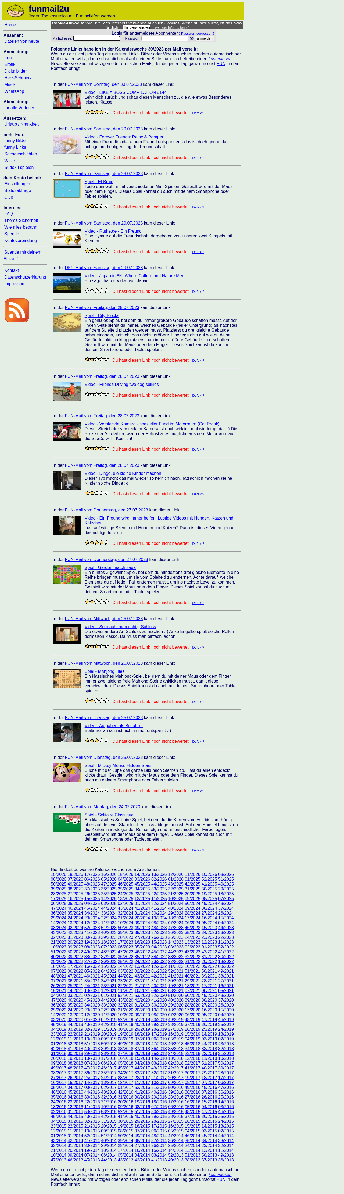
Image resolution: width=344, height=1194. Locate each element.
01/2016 (75, 1111)
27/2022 (92, 961)
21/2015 (92, 1126)
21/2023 (58, 942)
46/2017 (109, 1068)
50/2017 (226, 1063)
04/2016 (209, 1106)
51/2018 (92, 1044)
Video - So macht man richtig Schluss (120, 626)
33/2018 (209, 1048)
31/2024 (142, 913)
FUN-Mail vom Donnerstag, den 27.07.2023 (106, 510)
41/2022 (226, 952)
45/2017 (125, 1068)
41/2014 (92, 1140)
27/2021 (226, 981)
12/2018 (192, 1058)
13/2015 (226, 1126)
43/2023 (58, 932)
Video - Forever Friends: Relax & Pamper (124, 137)
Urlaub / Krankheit (21, 124)
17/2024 (192, 918)
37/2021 (58, 981)
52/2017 (192, 1063)
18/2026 (75, 874)
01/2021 (109, 995)
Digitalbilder (15, 71)
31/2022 (209, 956)
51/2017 (209, 1063)
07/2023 (109, 947)
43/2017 (159, 1068)
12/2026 (176, 874)
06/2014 (109, 1155)
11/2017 (142, 1082)
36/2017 (92, 1073)
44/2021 (125, 976)
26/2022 (109, 961)
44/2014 (226, 1135)
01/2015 (58, 1135)
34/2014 (209, 1140)
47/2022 (125, 952)
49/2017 (58, 1068)
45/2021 (109, 976)
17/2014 (125, 1150)
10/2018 (226, 1058)
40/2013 (176, 1160)
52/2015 (125, 1111)
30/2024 (159, 913)
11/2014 (226, 1150)
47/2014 (176, 1135)
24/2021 (92, 985)
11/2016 (92, 1106)
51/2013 (192, 1155)
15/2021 (58, 990)
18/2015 (142, 1126)
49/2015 (176, 1111)
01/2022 (159, 971)
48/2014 (159, 1135)
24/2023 (192, 937)
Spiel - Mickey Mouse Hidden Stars (118, 765)
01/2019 (109, 1019)
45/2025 (142, 884)
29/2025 (226, 889)
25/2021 (75, 985)
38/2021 (226, 976)
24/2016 (58, 1102)
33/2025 (159, 889)
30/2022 (226, 956)
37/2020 (226, 1000)
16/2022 (92, 966)
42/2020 (142, 1000)
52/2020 (159, 995)
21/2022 (192, 961)
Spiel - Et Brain (99, 181)
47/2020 (58, 1000)
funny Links (15, 147)
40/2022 (58, 956)
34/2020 (92, 1005)
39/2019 (159, 1024)
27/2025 (75, 893)
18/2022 (58, 966)
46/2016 (58, 1092)
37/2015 (192, 1116)
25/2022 (125, 961)
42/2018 (58, 1048)
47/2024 (58, 908)
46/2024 (75, 908)
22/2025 (159, 893)
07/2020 (176, 1014)
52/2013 (176, 1155)
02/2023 (192, 947)
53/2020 (142, 995)
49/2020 (209, 995)
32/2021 (142, 981)
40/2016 (159, 1092)
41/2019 (125, 1024)
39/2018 (109, 1048)
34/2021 (109, 981)
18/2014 (109, 1150)
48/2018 (142, 1044)
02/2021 (92, 995)
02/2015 (226, 1131)
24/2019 (226, 1029)
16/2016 (192, 1102)
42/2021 (159, 976)
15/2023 (159, 942)
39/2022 (75, 956)
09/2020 (142, 1014)
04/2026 (125, 879)
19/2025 (209, 893)
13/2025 (125, 898)
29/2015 (142, 1121)
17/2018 (109, 1058)
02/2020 (75, 1019)
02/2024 (75, 927)
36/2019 (209, 1024)
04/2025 (92, 903)
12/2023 (209, 942)
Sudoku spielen (19, 167)
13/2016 (58, 1106)
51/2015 (142, 1111)
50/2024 (192, 903)
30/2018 (75, 1053)
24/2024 (75, 918)
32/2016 (109, 1097)
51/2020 (176, 995)
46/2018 (176, 1044)
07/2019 (142, 1039)
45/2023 (209, 927)
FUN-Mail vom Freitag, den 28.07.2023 (102, 307)
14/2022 (125, 966)
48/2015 (192, 1111)
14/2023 (176, 942)
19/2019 (125, 1034)
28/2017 (226, 1073)
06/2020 (192, 1014)
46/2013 (75, 1160)
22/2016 (92, 1102)
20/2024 (142, 918)
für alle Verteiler (19, 107)
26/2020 (226, 1005)
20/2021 (159, 985)
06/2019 (159, 1039)
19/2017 (192, 1077)
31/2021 (159, 981)
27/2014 (142, 1145)
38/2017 (58, 1073)
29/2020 (176, 1005)
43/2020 (125, 1000)
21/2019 (92, 1034)
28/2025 (58, 893)
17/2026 (92, 874)
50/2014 (125, 1135)
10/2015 (92, 1131)
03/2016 (226, 1106)
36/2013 (226, 1160)
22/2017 (142, 1077)
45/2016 (75, 1092)
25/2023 (176, 937)
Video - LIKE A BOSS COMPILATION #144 (126, 92)
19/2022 (226, 961)
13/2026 (159, 874)
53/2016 (92, 1111)
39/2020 (192, 1000)
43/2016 (109, 1092)
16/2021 (226, 985)
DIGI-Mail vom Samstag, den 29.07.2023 (104, 267)
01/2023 (209, 947)
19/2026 (58, 874)
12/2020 (92, 1014)
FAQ (8, 213)
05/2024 (209, 923)
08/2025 (209, 898)
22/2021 (125, 985)
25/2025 (109, 893)
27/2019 (176, 1029)
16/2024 (209, 918)
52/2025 (209, 879)
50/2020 (192, 995)
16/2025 (75, 898)
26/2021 (58, 985)
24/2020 (75, 1010)
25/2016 (226, 1097)
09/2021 (159, 990)
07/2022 (58, 971)
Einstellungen (17, 184)
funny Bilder (15, 140)
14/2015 (209, 1126)
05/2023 (142, 947)
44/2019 (75, 1024)
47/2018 (159, 1044)
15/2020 (226, 1010)
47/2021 (75, 976)
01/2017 (125, 1087)
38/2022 (92, 956)
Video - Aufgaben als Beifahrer (114, 725)
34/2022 (159, 956)
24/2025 (125, 893)
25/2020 (58, 1010)
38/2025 (75, 889)
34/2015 (58, 1121)
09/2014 (75, 1155)
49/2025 (75, 884)
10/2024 (125, 923)
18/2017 (209, 1077)
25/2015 (209, 1121)
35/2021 (92, 981)
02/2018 (176, 1063)
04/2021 (58, 995)
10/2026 (209, 874)
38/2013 (192, 1160)
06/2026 (92, 879)
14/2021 (75, 990)
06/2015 (159, 1131)
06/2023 (125, 947)
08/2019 (125, 1039)
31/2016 (125, 1097)
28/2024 (192, 913)
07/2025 (226, 898)
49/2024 (209, 903)
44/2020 (109, 1000)
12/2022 (159, 966)
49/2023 (142, 927)
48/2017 (75, 1068)
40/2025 (226, 884)
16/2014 (142, 1150)
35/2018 (176, 1048)
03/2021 (75, 995)
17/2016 (176, 1102)
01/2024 (142, 903)
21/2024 (125, 918)
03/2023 (176, 947)
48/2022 (109, 952)
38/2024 (209, 908)
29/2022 (58, 961)
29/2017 (209, 1073)
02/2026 (159, 879)
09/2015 (109, 1131)
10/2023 (58, 947)
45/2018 (192, 1044)
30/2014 (92, 1145)
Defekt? (198, 113)
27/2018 (125, 1053)
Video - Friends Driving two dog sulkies (122, 384)
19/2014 (92, 1150)
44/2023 (226, 927)
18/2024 (176, 918)
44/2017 (142, 1068)
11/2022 (176, 966)
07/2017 (209, 1082)
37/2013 (209, 1160)
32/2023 (58, 937)
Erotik (9, 64)
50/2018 (109, 1044)
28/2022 (75, 961)
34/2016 (75, 1097)
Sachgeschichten (20, 154)
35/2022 (142, 956)
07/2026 (75, 879)
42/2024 (142, 908)
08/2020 (159, 1014)
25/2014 (176, 1145)
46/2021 (92, 976)
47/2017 (92, 1068)
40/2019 (142, 1024)
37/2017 (75, 1073)
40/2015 (142, 1116)
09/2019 (109, 1039)
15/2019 (192, 1034)
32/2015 (92, 1121)
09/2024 (142, 923)
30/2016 (142, 1097)
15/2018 (142, 1058)
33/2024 (109, 913)
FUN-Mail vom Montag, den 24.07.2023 (102, 807)
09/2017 (176, 1082)
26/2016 (209, 1097)
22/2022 (176, 961)
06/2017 (226, 1082)
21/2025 (176, 893)
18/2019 (142, 1034)
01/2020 (92, 1019)
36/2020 (58, 1005)
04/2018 (142, 1063)
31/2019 (109, 1029)
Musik (10, 84)
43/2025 (176, 884)
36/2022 (125, 956)
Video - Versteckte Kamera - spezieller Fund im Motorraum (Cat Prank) (152, 424)
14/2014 (176, 1150)
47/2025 (109, 884)
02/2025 (125, 903)
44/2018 (209, 1044)
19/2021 (176, 985)
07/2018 (92, 1063)
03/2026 (142, 879)
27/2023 (142, 937)
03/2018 (159, 1063)
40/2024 (176, 908)
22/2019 (75, 1034)
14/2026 (142, 874)
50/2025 (58, 884)
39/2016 (176, 1092)
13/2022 (142, 966)
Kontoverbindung (20, 240)
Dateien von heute (21, 41)
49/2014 (142, 1135)
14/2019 (209, 1034)
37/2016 (209, 1092)
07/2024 (176, 923)
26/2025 (92, 893)
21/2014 (58, 1150)
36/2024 (58, 913)
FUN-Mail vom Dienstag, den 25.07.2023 (104, 717)
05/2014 (125, 1155)
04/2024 (226, 923)
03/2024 (58, 927)
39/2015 (159, 1116)
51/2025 (226, 879)
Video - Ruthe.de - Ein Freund (113, 231)
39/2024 (192, 908)
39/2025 (58, 889)
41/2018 (75, 1048)
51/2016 (159, 1087)
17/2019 (159, 1034)
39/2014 (125, 1140)
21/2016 (109, 1102)
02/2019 (226, 1039)
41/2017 (192, 1068)
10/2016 (109, 1106)
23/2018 (192, 1053)
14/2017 (92, 1082)
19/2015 (125, 1126)
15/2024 (226, 918)
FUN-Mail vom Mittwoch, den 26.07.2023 (104, 618)
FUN (221, 63)
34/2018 (192, 1048)
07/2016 (159, 1106)
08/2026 (58, 879)
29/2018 (92, 1053)
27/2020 (209, 1005)
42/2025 (192, 884)
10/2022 (192, 966)
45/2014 (209, 1135)
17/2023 (125, 942)
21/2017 (159, 1077)
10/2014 (58, 1155)
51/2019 (142, 1019)
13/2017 (109, 1082)
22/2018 (209, 1053)
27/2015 (176, 1121)
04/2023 (159, 947)
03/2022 (125, 971)
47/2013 (58, 1160)
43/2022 (192, 952)
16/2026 (109, 874)
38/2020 (209, 1000)
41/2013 (159, 1160)
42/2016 (125, 1092)
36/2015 (209, 1116)
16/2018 (125, 1058)
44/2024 (109, 908)
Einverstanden (136, 27)
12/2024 (92, 923)
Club (8, 197)
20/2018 (58, 1058)
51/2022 (58, 952)
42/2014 (75, 1140)
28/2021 (209, 981)
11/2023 (226, 942)
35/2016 (58, 1097)
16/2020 (209, 1010)
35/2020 (75, 1005)
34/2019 (58, 1029)
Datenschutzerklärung (25, 277)
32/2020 (125, 1005)
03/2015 (209, 1131)
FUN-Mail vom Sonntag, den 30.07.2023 (103, 84)
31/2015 (109, 1121)
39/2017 (226, 1068)
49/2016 (192, 1087)
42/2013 (142, 1160)
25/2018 (159, 1053)
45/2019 (58, 1024)
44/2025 (159, 884)
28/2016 (176, 1097)
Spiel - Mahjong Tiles (105, 671)
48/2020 (226, 995)
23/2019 (58, 1034)
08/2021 (176, 990)
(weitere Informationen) (172, 28)
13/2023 (192, 942)
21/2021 (142, 985)
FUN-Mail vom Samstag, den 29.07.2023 (104, 129)
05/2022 (92, 971)
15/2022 (109, 966)
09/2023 (75, 947)
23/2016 (75, 1102)
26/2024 (226, 913)
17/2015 (159, 1126)
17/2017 (226, 1077)
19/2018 (75, 1058)
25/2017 (92, 1077)
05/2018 (125, 1063)
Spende (11, 234)
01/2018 (58, 1044)
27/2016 (192, 1097)
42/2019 (109, 1024)
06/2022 (75, 971)
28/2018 (109, 1053)
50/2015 (159, 1111)
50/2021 (209, 971)
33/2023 (226, 932)
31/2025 (192, 889)
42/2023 (75, 932)
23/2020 (92, 1010)
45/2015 (58, 1116)
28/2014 (125, 1145)
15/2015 (192, 1126)
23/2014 (209, 1145)
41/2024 (159, 908)
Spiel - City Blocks (102, 315)
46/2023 (192, 927)
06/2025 (58, 903)
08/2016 (142, 1106)
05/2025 (75, 903)
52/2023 (92, 927)
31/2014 (75, 1145)
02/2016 (58, 1111)
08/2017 (192, 1082)
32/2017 (159, 1073)
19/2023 (92, 942)
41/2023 (92, 932)
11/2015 (75, 1131)
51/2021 (192, 971)
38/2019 (176, 1024)
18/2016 (159, 1102)
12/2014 (209, 1150)
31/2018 (58, 1053)
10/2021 (142, 990)
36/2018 (159, 1048)
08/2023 (92, 947)
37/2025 (92, 889)
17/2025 (58, 898)
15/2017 (75, 1082)
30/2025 (209, 889)
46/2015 (226, 1111)
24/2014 (192, 1145)
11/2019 (75, 1039)
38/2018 (125, 1048)
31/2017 (176, 1073)
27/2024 (209, 913)
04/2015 (192, 1131)
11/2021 (125, 990)
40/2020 (176, 1000)
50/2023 (125, 927)
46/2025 (125, 884)
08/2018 (75, 1063)
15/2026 (125, 874)
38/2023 (142, 932)
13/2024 (75, 923)
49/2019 (176, 1019)
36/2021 (75, 981)
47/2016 (226, 1087)
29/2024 (176, 913)
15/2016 (209, 1102)
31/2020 (142, 1005)
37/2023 (159, 932)
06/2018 (109, 1063)
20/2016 (125, 1102)
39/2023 (125, 932)
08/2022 (226, 966)
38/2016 (192, 1092)
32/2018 (226, 1048)
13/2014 (192, 1150)
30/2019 (125, 1029)
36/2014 (176, 1140)
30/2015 (125, 1121)
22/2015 (75, 1126)
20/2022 (209, 961)
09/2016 (125, 1106)
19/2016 (142, 1102)
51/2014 (109, 1135)
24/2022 (142, 961)
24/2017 (109, 1077)
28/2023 (125, 937)
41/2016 (142, 1092)
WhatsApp (14, 91)
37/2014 (159, 1140)
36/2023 (176, 932)
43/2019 (92, 1024)
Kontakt (11, 270)
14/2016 (226, 1102)
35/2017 (109, 1073)
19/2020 (159, 1010)
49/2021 (226, 971)
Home (10, 25)
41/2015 (125, 1116)
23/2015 (58, 1126)
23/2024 (92, 918)
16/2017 (58, 1082)
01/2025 (192, 879)
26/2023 (159, 937)
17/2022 (75, 966)
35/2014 (192, 1140)
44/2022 (176, 952)
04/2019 (192, 1039)
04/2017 (75, 1087)
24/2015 (226, 1121)
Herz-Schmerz (18, 78)
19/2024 (159, 918)
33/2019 (75, 1029)
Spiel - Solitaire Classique (109, 815)
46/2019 (226, 1019)
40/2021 (192, 976)
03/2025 (109, 903)
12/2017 (125, 1082)
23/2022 (159, 961)
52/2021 (176, 971)
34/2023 (209, 932)
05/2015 (176, 1131)
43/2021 (142, 976)
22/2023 (226, 937)
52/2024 (159, 903)
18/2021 (192, 985)
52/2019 (125, 1019)
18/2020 (176, 1010)
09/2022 (209, 966)
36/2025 (109, 889)
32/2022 (192, 956)
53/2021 (125, 995)
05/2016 (192, 1106)
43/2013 (125, 1160)
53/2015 (109, 1111)
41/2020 (159, 1000)
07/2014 (92, 1155)
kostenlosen (220, 58)
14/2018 (159, 1058)
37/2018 (142, 1048)
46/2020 (75, 1000)
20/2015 (109, 1126)
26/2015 (192, 1121)
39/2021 (209, 976)
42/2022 (209, 952)
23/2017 (125, 1077)
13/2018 (176, 1058)
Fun (8, 57)
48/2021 (58, 976)
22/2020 (109, 1010)
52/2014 (92, 1135)
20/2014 (75, 1150)
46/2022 (142, 952)
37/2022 (109, 956)
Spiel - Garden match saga (110, 567)
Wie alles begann (20, 227)
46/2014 (192, 1135)
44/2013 (109, 1160)
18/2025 (226, 893)
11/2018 (209, 1058)
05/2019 (176, 1039)
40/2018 (92, 1048)
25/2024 (58, 918)
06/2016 (176, 1106)
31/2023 (75, 937)
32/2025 (176, 889)
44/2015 (75, 1116)
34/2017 (125, 1073)
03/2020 (58, 1019)
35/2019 (226, 1024)
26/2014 (159, 1145)
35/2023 (192, 932)
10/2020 (125, 1014)
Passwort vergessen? (197, 33)
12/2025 (142, 898)
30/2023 (92, 937)
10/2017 (159, 1082)
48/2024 (226, 903)
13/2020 (75, 1014)
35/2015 (226, 1116)
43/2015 (92, 1116)
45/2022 (159, 952)
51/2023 (109, 927)
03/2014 (159, 1155)
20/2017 (176, 1077)
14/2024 (58, 923)
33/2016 (92, 1097)
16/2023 (142, 942)
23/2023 (209, 937)
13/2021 (92, 990)
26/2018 (142, 1053)
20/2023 (75, 942)
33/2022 (176, 956)
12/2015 (58, 1131)
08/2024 (159, 923)
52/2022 (226, 947)
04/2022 (109, 971)
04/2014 (142, 1155)
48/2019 (192, 1019)
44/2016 (92, 1092)
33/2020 (109, 1005)
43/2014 (58, 1140)
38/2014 (142, 1140)
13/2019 (226, 1034)
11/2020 (109, 1014)
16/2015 (176, 1126)
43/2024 (125, 908)
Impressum (15, 284)
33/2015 (75, 1121)
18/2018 (92, 1058)
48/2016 (209, 1087)
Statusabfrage (17, 190)
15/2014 (159, 1150)
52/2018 (75, 1044)
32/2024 (125, 913)
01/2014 (75, 1135)
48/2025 (92, 884)
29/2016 (159, 1097)
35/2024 (75, 913)
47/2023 (176, 927)
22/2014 (226, 1145)
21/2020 (125, 1010)
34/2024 (92, 913)
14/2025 (109, 898)
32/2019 (92, 1029)
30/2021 (176, 981)
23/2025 (142, 893)
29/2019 (142, 1029)
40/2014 (109, 1140)
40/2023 (109, 932)
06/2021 (209, 990)
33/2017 (142, 1073)
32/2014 (58, 1145)
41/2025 (209, 884)
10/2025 (176, 898)
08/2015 (125, 1131)
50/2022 (75, 952)
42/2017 (176, 1068)
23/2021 (109, 985)
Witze (9, 160)
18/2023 (109, 942)
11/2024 (109, 923)
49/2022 (92, 952)
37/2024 (226, 908)
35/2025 (125, 889)
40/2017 (209, 1068)
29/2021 (192, 981)
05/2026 (109, 879)
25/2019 (209, 1029)
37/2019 (192, 1024)
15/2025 (92, 898)
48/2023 (159, 927)
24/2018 (176, 1053)
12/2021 (109, 990)
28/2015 (159, 1121)
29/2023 (109, 937)
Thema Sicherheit (21, 220)
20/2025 (192, 893)
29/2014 (109, 1145)
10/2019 (92, 1039)
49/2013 (226, 1155)
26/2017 (75, 1077)
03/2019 (209, 1039)
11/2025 (159, 898)
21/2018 (226, 1053)
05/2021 (226, 990)
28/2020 (192, 1005)
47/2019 (209, 1019)
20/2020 (142, 1010)
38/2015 (176, 1116)
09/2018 (58, 1063)
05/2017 (58, 1087)
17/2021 (209, 985)
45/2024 (92, 908)
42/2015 (109, 1116)
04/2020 (226, 1014)
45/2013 (92, 1160)
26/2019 (192, 1029)
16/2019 (176, 1034)
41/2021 (176, 976)
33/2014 (226, 1140)
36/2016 (226, 1092)
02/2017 (109, 1087)
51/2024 (176, 903)
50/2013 (209, 1155)
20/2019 (109, 1034)
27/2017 (58, 1077)
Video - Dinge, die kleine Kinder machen (123, 473)
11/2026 (192, 874)
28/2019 (159, 1029)
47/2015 (209, 1111)
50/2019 (159, 1019)
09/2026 (226, 874)
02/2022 (142, 971)
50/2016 (176, 1087)
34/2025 (142, 889)
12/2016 (75, 1106)
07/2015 (142, 1131)
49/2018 (125, 1044)
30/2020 (159, 1005)
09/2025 (192, 898)
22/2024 (109, 918)
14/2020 (58, 1014)
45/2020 (92, 1000)
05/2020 (209, 1014)
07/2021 (192, 990)
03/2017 (92, 1087)
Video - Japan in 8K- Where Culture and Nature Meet (135, 275)
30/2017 (192, 1073)
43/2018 (226, 1044)
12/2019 (58, 1039)
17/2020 (192, 1010)
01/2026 (176, 879)
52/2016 (142, 1087)
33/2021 (125, 981)
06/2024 (192, 923)
